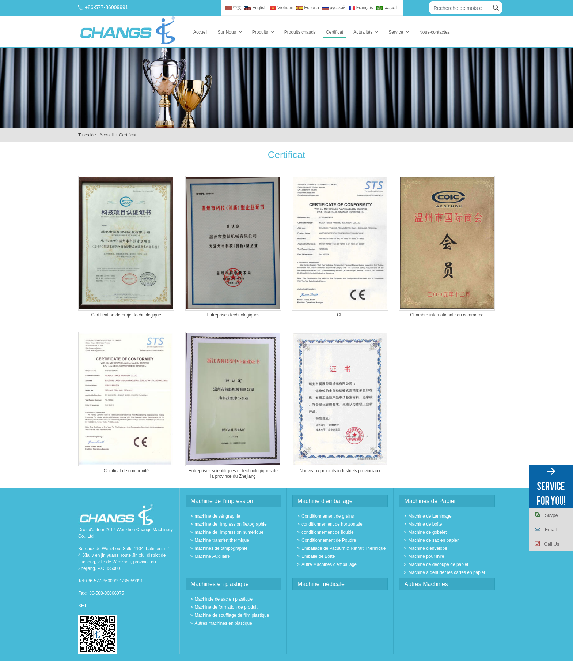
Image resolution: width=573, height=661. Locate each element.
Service (395, 32)
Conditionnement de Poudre (328, 540)
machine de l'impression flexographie (231, 524)
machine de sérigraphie (217, 516)
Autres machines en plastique (223, 623)
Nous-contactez (434, 32)
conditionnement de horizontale (332, 524)
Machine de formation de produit (226, 607)
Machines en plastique (220, 584)
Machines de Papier (430, 501)
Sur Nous (227, 32)
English (255, 7)
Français (361, 7)
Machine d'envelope (427, 548)
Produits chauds (300, 32)
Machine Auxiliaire (212, 556)
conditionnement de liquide (327, 532)
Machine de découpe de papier (438, 564)
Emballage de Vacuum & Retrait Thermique (343, 548)
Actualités (362, 32)
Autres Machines (426, 584)
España (307, 7)
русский (333, 7)
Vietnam (281, 7)
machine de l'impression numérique (229, 532)
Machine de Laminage (429, 516)
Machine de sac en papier (433, 540)
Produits (260, 32)
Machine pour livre (426, 556)
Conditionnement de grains (327, 516)
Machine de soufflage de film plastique (232, 615)
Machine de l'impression (222, 501)
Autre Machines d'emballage (329, 564)
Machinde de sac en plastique (224, 599)
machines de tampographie (221, 548)
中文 (233, 7)
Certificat (334, 32)
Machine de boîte (425, 524)
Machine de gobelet (427, 532)
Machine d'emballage (325, 501)
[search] (496, 7)
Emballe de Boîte (318, 556)
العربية (386, 7)
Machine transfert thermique (222, 540)
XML (82, 605)
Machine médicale (321, 584)
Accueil (200, 32)
